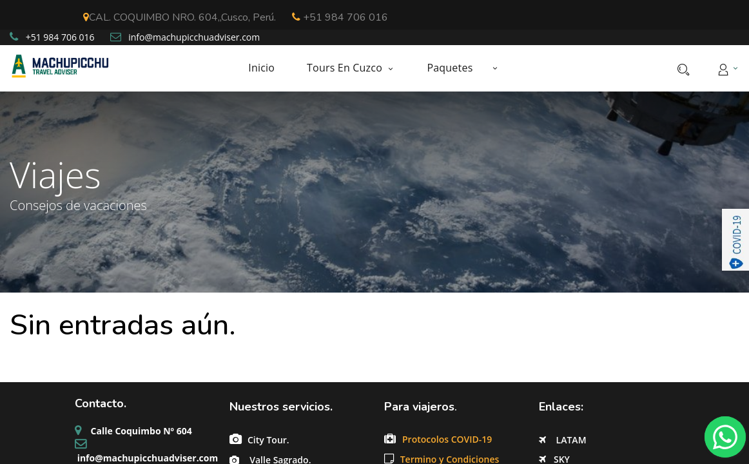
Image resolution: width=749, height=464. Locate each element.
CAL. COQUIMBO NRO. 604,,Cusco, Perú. (179, 17)
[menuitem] (269, 68)
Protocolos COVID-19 (448, 439)
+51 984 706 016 (340, 17)
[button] (494, 68)
